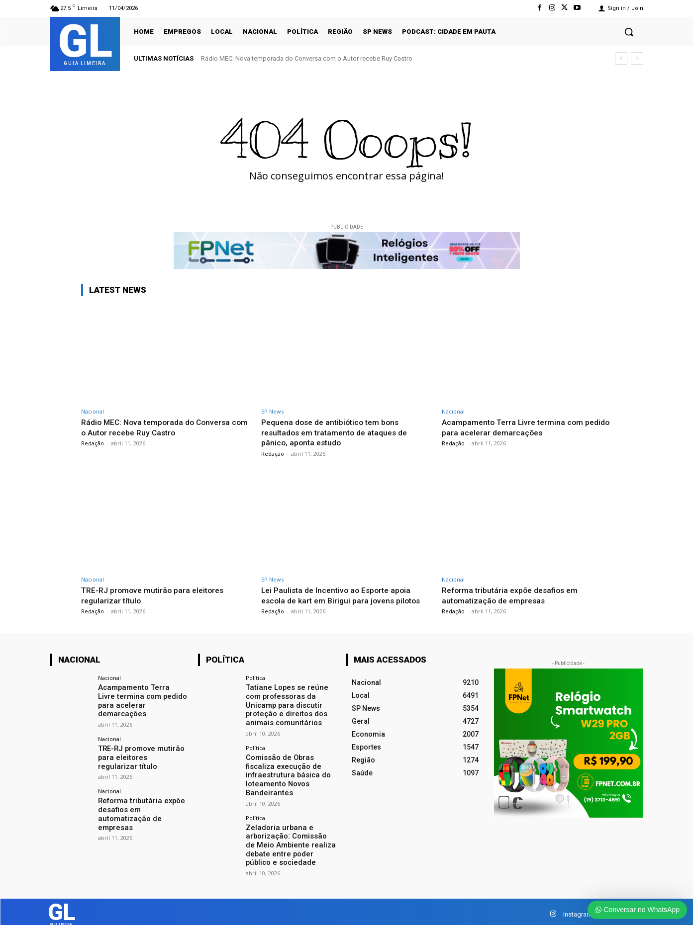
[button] (628, 31)
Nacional (92, 411)
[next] (637, 58)
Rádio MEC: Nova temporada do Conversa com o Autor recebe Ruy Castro (306, 58)
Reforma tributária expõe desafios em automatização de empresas (515, 595)
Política (255, 677)
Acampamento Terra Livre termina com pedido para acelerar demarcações (517, 427)
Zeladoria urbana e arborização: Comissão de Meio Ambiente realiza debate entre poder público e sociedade (290, 839)
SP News (272, 411)
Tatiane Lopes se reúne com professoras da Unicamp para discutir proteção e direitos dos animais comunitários (284, 704)
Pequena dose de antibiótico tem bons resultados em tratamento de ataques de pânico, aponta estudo (339, 432)
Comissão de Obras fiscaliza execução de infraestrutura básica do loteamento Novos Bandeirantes (285, 771)
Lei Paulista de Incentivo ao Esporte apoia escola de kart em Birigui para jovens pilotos (345, 595)
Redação (92, 443)
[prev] (621, 58)
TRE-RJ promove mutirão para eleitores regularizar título (157, 595)
